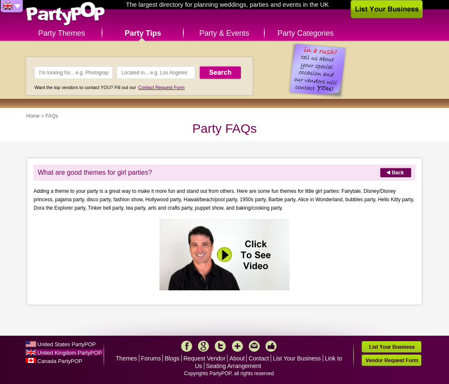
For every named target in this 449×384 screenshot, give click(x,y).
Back (395, 172)
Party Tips (143, 33)
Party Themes (61, 33)
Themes (126, 358)
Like (271, 346)
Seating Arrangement (233, 366)
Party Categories (305, 33)
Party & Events (224, 33)
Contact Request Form (161, 87)
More (237, 346)
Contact (259, 358)
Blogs (172, 358)
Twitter (220, 346)
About (237, 358)
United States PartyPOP (66, 344)
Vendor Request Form (391, 360)
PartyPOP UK (65, 14)
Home (33, 116)
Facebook (186, 346)
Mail (254, 346)
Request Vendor (204, 358)
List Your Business (297, 358)
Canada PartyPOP (59, 361)
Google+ (203, 346)
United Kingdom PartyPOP (69, 353)
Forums (151, 358)
